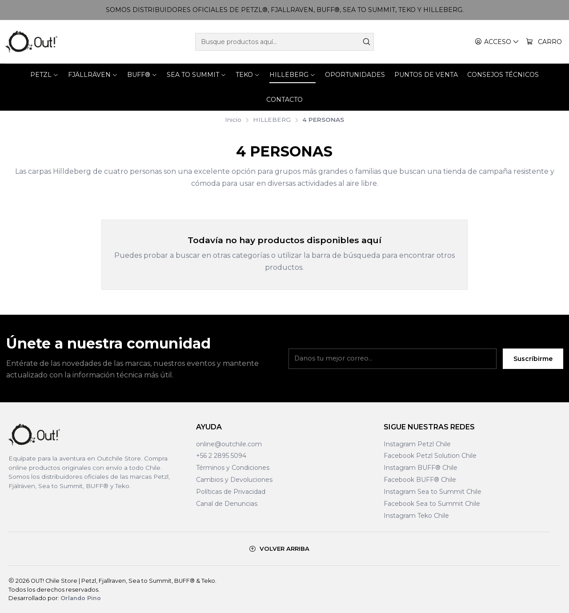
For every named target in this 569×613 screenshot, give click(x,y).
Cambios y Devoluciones (234, 480)
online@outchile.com (229, 444)
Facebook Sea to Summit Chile (432, 504)
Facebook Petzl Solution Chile (430, 456)
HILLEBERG (272, 120)
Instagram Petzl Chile (417, 444)
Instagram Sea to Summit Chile (432, 492)
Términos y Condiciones (232, 468)
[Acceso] (497, 42)
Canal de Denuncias (226, 504)
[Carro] (544, 42)
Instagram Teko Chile (416, 516)
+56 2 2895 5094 (221, 456)
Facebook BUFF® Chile (420, 480)
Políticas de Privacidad (230, 492)
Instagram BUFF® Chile (420, 468)
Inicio (233, 120)
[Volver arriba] (279, 549)
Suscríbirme (533, 364)
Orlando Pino (80, 598)
